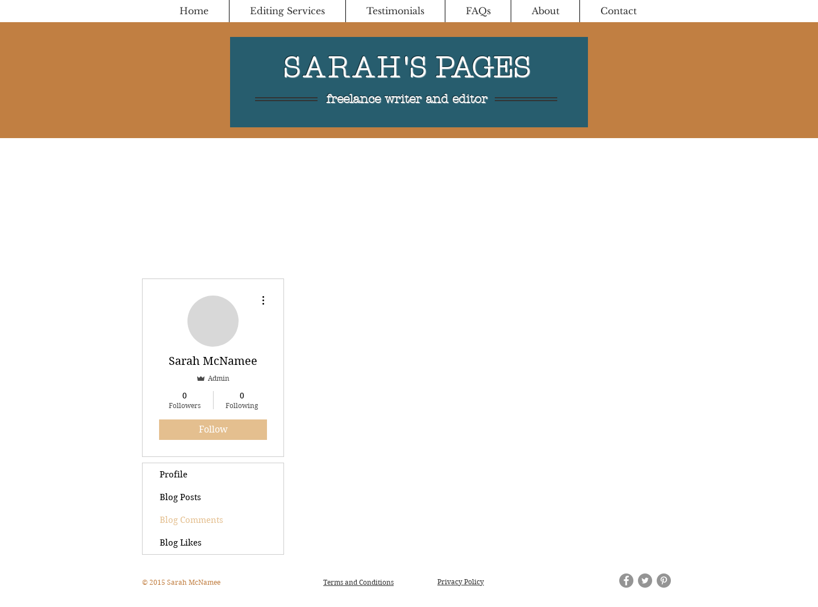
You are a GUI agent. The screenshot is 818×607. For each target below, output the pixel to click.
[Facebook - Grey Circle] (626, 580)
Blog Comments (191, 520)
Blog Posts (180, 497)
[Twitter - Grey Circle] (645, 580)
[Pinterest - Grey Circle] (664, 580)
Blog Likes (181, 543)
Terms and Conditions (358, 582)
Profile (173, 474)
